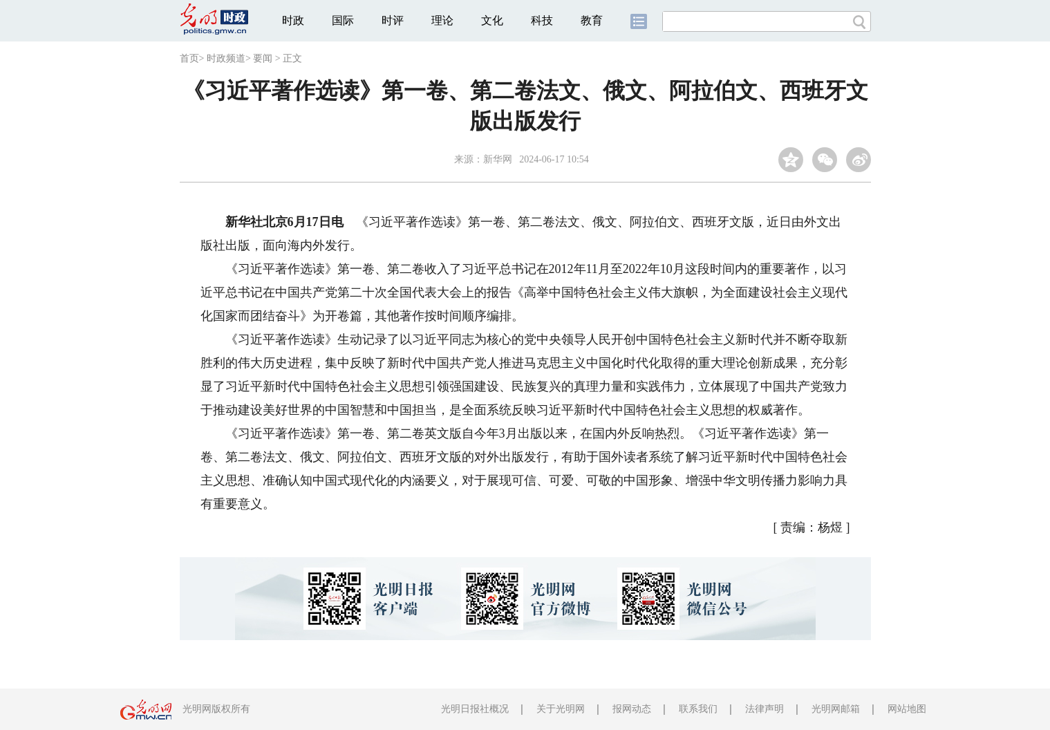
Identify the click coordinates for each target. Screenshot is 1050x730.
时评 (393, 20)
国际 (343, 20)
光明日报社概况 (475, 709)
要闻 (262, 58)
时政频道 (226, 58)
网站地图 (907, 709)
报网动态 (631, 709)
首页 (189, 58)
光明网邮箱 (836, 709)
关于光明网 (560, 709)
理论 (442, 20)
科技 (542, 20)
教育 (592, 20)
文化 (492, 20)
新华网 (497, 159)
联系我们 (698, 709)
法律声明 (764, 709)
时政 (293, 20)
